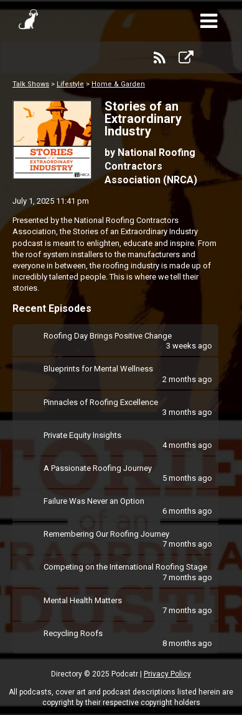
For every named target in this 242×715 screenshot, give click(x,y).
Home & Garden (118, 84)
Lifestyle (70, 84)
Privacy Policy (167, 674)
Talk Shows (30, 84)
